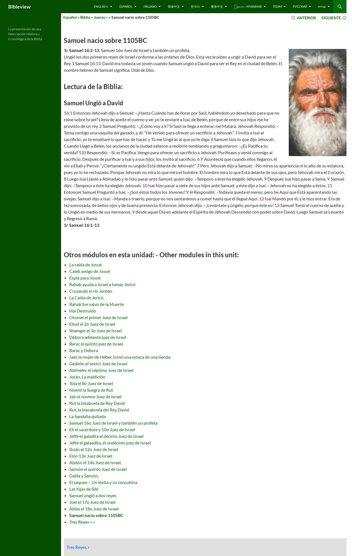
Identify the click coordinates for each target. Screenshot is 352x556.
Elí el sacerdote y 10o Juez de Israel (102, 429)
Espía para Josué (85, 277)
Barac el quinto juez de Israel (96, 343)
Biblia (85, 17)
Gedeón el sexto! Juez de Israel (98, 363)
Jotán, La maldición (87, 376)
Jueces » (101, 17)
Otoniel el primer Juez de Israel (98, 317)
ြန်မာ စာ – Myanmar (248, 6)
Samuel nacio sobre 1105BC (96, 515)
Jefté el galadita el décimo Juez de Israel (106, 436)
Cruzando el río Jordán (90, 291)
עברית (322, 6)
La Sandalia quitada (87, 416)
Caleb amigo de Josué (89, 271)
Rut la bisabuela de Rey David (97, 403)
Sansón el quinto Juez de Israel (98, 469)
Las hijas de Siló (83, 488)
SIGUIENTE (331, 17)
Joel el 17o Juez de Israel (92, 502)
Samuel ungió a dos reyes (92, 495)
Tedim (277, 6)
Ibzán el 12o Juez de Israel (93, 449)
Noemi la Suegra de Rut (91, 389)
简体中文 (174, 6)
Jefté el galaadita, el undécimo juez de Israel (110, 442)
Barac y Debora (83, 350)
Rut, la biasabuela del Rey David (99, 409)
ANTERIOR (306, 17)
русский (300, 6)
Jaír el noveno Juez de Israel (95, 396)
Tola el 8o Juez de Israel (91, 383)
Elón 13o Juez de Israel (90, 455)
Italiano (150, 6)
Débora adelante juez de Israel (97, 337)
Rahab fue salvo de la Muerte (96, 304)
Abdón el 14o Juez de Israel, (95, 462)
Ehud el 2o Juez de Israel (92, 324)
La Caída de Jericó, (86, 297)
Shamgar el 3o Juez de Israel (95, 330)
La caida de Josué (85, 264)
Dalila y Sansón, (84, 475)
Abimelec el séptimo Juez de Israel (101, 370)
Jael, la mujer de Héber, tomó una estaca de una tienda (119, 356)
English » (101, 6)
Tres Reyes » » (82, 521)
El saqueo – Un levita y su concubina (103, 482)
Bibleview (19, 7)
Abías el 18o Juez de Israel (94, 508)
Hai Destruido (82, 310)
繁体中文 (217, 6)
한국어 (195, 6)
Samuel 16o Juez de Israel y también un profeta (113, 422)
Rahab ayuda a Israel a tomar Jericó (102, 284)
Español (126, 6)
